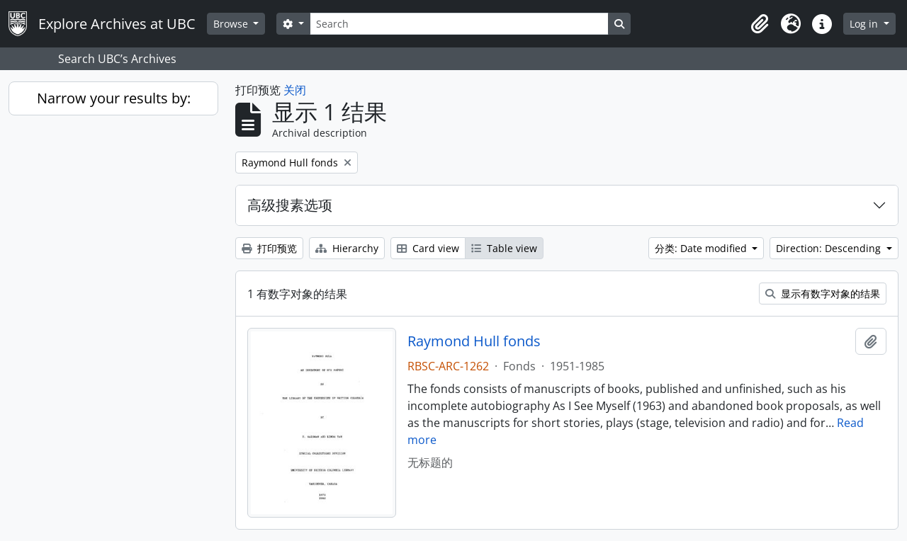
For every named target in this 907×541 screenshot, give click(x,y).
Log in (865, 23)
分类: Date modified (702, 248)
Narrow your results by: (114, 98)
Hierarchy (346, 248)
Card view (428, 248)
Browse (232, 23)
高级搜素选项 (289, 205)
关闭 (294, 90)
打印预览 (269, 248)
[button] (759, 24)
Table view (504, 248)
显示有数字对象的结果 (822, 293)
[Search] (459, 24)
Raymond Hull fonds (474, 341)
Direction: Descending (830, 248)
